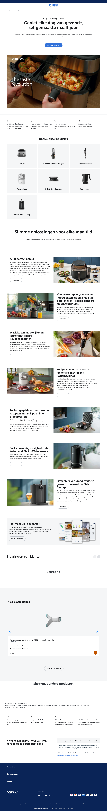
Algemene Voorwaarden (25, 804)
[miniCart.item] (103, 6)
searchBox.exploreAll (54, 668)
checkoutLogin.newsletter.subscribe (86, 741)
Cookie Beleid (38, 804)
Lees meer (16, 280)
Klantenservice (53, 774)
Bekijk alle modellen (53, 45)
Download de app (17, 539)
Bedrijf (53, 781)
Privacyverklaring (49, 804)
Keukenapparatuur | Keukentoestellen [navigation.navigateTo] (17, 11)
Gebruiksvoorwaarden (62, 804)
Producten (53, 766)
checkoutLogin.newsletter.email (67, 741)
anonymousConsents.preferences (79, 804)
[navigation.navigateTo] (7, 11)
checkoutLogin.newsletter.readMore (67, 755)
